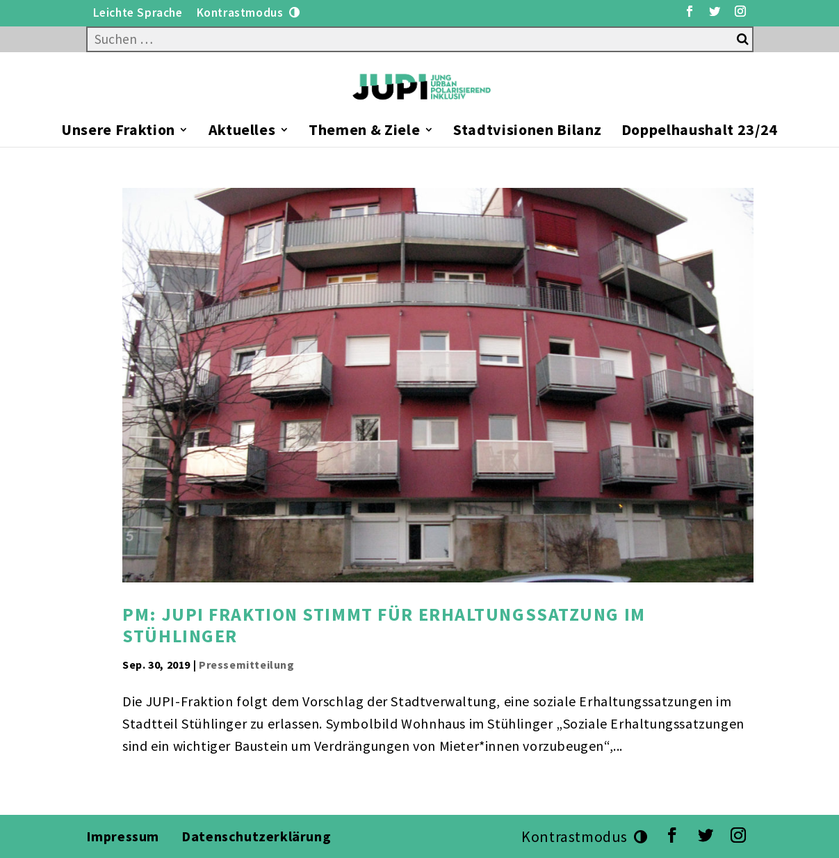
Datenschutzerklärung (257, 836)
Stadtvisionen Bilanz (527, 132)
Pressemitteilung (247, 665)
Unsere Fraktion (118, 132)
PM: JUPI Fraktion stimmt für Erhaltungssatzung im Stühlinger (383, 625)
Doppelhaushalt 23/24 (699, 132)
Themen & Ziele (364, 132)
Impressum (122, 836)
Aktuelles (242, 132)
